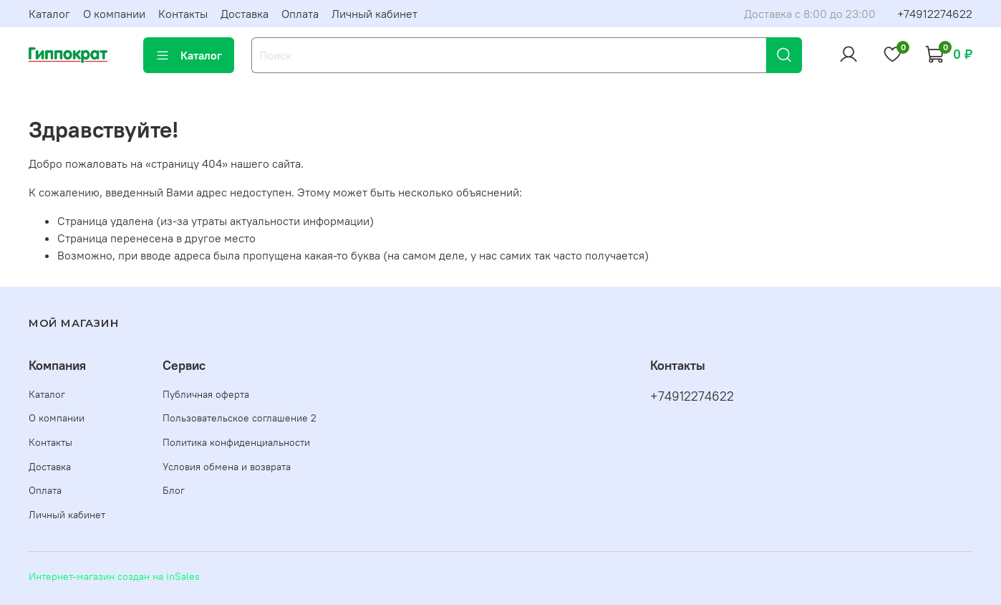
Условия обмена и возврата (227, 466)
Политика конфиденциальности (236, 442)
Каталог (49, 13)
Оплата (300, 13)
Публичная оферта (206, 394)
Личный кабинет (374, 13)
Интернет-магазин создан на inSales (114, 576)
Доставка (245, 13)
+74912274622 (934, 13)
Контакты (183, 13)
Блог (174, 490)
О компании (114, 13)
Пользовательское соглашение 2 (239, 417)
